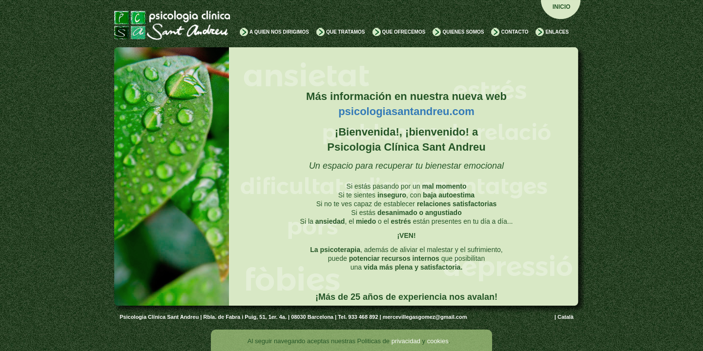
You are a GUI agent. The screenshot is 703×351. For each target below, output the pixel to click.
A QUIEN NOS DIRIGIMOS (279, 32)
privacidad (406, 341)
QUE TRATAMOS (345, 32)
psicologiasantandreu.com (406, 111)
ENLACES (557, 32)
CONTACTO (514, 32)
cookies (438, 341)
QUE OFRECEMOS (404, 32)
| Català (564, 317)
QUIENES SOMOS (463, 32)
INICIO (562, 6)
